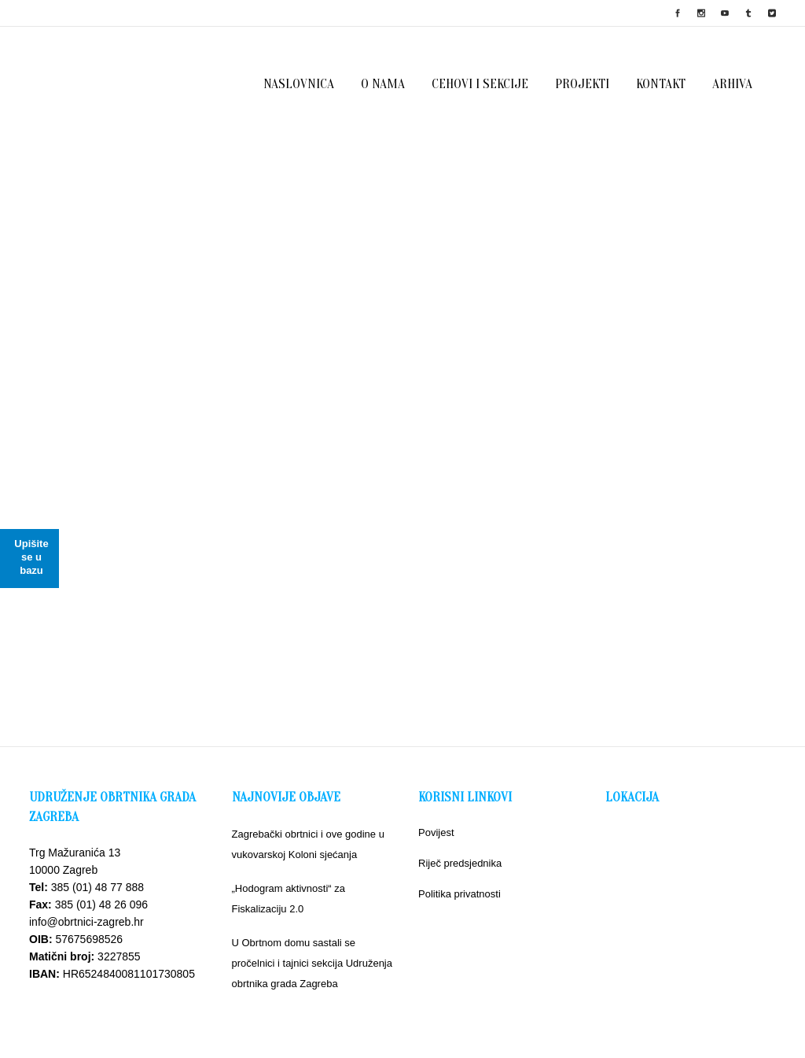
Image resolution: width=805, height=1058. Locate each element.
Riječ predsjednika (460, 863)
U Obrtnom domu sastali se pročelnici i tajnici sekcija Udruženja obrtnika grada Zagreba (312, 963)
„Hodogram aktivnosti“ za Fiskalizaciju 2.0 (289, 898)
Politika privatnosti (459, 894)
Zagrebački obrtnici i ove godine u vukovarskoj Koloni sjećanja (308, 844)
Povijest (436, 832)
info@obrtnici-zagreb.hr (86, 922)
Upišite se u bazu (31, 557)
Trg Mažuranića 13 (74, 852)
